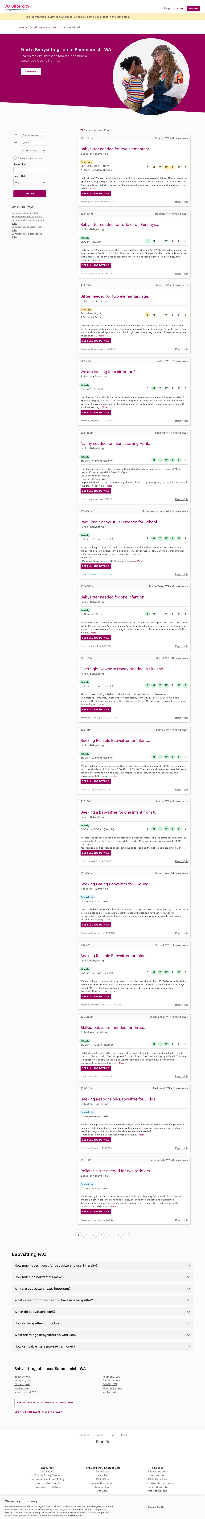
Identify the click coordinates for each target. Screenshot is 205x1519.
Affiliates (47, 1471)
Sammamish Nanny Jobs (25, 213)
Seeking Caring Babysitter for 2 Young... (116, 884)
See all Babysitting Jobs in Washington (45, 1402)
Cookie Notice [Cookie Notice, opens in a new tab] (75, 1515)
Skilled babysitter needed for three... (113, 1027)
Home (21, 27)
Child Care (102, 1479)
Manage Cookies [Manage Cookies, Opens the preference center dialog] (156, 1507)
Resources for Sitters (47, 1486)
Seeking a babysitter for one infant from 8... (120, 812)
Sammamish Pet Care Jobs (27, 216)
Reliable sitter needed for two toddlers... (117, 1170)
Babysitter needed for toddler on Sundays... (120, 224)
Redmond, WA (111, 1376)
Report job (181, 201)
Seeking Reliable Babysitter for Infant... (115, 740)
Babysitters (102, 1471)
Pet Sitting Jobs (157, 1490)
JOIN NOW (30, 71)
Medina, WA (21, 1388)
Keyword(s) (19, 163)
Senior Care (102, 1486)
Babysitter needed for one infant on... (114, 597)
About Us (83, 1434)
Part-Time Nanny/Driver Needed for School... (120, 521)
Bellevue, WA (22, 1376)
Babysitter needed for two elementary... (116, 148)
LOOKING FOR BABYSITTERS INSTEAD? (38, 1411)
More (92, 188)
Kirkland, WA (22, 1384)
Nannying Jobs (158, 1475)
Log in (179, 8)
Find (15, 134)
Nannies (102, 1475)
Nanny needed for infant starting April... (116, 443)
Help (167, 8)
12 (119, 1234)
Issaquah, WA (22, 1380)
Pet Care (102, 1490)
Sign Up (194, 8)
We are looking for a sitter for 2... (110, 371)
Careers (99, 1434)
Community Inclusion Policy (47, 1479)
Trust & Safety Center (47, 1475)
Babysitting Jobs (38, 27)
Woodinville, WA (112, 1388)
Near (15, 142)
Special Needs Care (102, 1482)
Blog (112, 1434)
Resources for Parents (47, 1482)
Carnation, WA (111, 1380)
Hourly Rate (19, 176)
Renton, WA (109, 1391)
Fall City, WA (109, 1384)
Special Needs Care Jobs (158, 1482)
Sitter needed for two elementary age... (116, 296)
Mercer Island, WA (25, 1391)
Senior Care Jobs (158, 1486)
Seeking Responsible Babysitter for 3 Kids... (120, 1099)
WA (54, 27)
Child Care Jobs (157, 1479)
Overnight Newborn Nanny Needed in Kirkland (122, 668)
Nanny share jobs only (30, 158)
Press (124, 1434)
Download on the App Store (102, 1455)
